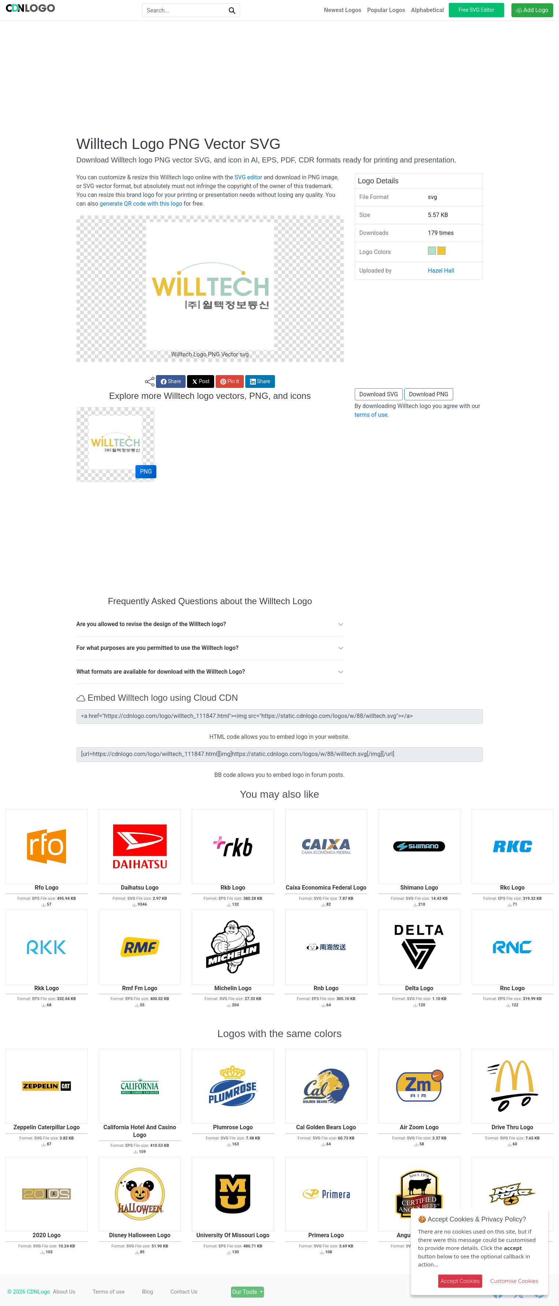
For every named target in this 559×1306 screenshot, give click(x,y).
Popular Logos (386, 10)
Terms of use (109, 1291)
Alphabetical (427, 10)
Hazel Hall (441, 270)
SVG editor (248, 177)
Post (200, 381)
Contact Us (185, 1291)
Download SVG (378, 394)
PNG (146, 471)
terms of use (371, 414)
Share (171, 381)
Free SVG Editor (476, 10)
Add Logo (532, 10)
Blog (148, 1291)
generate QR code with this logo (141, 203)
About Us (64, 1291)
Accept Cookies (460, 1280)
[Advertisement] (279, 78)
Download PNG (428, 394)
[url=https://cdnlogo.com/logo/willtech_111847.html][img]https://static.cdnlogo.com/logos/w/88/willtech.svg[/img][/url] (280, 754)
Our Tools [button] (247, 1291)
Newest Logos (342, 10)
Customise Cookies (514, 1280)
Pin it (229, 381)
